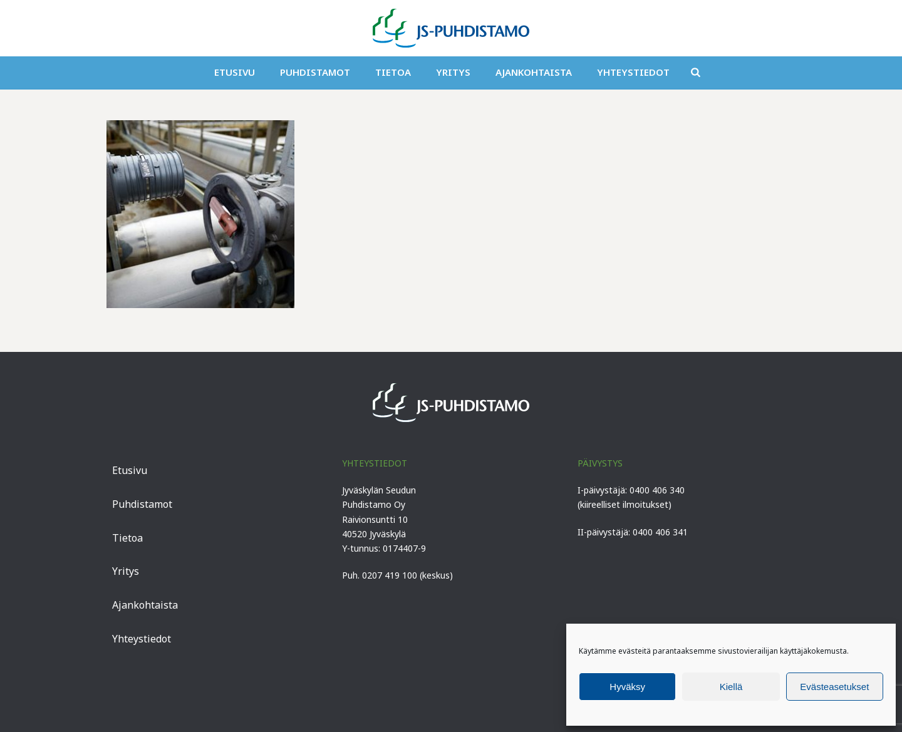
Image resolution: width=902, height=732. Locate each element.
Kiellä (731, 686)
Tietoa (393, 72)
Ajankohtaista (533, 72)
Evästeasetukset (834, 686)
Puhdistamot (315, 72)
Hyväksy (627, 686)
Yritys (453, 72)
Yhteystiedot (633, 72)
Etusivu (234, 72)
